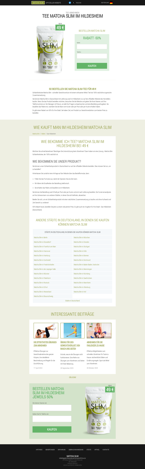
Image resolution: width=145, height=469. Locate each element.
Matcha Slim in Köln (80, 251)
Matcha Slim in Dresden (81, 242)
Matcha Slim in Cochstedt (42, 260)
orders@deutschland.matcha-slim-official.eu (72, 458)
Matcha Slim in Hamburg (42, 255)
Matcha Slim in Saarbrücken (83, 278)
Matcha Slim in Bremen (81, 255)
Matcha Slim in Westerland (42, 292)
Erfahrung (61, 450)
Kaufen (92, 66)
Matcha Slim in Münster (41, 273)
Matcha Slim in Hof (80, 292)
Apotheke (39, 450)
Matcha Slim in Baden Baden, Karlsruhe (86, 264)
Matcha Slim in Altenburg (82, 287)
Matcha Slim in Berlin (40, 237)
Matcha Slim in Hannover (42, 251)
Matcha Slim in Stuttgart (82, 246)
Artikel (96, 450)
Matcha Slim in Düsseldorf (42, 242)
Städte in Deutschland (72, 300)
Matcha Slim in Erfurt (41, 287)
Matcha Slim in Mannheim (82, 282)
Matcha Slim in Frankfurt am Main (45, 246)
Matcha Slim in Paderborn (42, 278)
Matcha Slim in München (82, 237)
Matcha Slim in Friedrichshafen (44, 264)
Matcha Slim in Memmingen (83, 269)
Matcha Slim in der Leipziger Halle (45, 269)
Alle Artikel (72, 377)
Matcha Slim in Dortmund (82, 260)
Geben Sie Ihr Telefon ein (41, 414)
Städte (89, 450)
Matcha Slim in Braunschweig (43, 296)
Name (78, 42)
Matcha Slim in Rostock (41, 282)
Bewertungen (50, 450)
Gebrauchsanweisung (76, 450)
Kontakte (106, 450)
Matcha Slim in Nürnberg (82, 273)
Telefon (79, 52)
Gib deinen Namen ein (40, 403)
